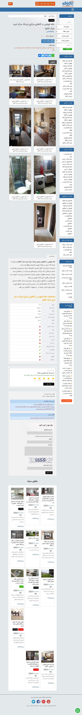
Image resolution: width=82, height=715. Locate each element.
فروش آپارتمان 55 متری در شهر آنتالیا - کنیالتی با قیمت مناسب (17, 503)
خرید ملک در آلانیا (67, 78)
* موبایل (50, 439)
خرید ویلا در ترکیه (67, 247)
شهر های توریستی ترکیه (67, 267)
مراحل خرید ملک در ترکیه (67, 279)
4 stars (39, 379)
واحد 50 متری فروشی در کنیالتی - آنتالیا (48, 665)
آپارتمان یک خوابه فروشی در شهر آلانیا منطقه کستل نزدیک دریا (32, 500)
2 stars (48, 379)
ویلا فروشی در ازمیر (67, 162)
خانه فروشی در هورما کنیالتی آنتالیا (48, 580)
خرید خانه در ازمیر (67, 164)
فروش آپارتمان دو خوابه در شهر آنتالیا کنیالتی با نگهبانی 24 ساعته (32, 664)
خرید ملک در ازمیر (67, 159)
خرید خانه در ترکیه (67, 245)
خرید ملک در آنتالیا (67, 125)
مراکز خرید (69, 293)
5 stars (34, 379)
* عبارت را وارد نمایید (48, 465)
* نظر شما (49, 445)
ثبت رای (49, 384)
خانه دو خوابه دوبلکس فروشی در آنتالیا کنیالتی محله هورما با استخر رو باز (48, 500)
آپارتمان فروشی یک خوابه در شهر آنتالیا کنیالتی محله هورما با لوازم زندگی (33, 581)
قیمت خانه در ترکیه (67, 271)
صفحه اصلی (51, 16)
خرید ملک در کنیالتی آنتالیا (33, 539)
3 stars (43, 379)
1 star (53, 379)
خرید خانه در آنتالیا (67, 143)
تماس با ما (33, 697)
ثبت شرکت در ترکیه (66, 290)
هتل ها (70, 297)
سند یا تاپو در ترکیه (67, 283)
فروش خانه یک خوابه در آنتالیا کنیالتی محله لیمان (18, 624)
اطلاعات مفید (42, 697)
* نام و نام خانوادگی (47, 430)
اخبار (37, 697)
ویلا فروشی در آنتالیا (67, 123)
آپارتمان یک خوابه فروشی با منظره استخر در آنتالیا (48, 543)
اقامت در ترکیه (68, 286)
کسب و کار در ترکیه (67, 274)
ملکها (45, 16)
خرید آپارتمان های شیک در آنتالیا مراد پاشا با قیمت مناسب (18, 581)
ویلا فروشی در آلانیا (67, 76)
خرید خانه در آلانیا (67, 86)
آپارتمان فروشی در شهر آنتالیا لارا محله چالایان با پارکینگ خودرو (17, 542)
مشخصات (51, 256)
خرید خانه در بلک (67, 255)
